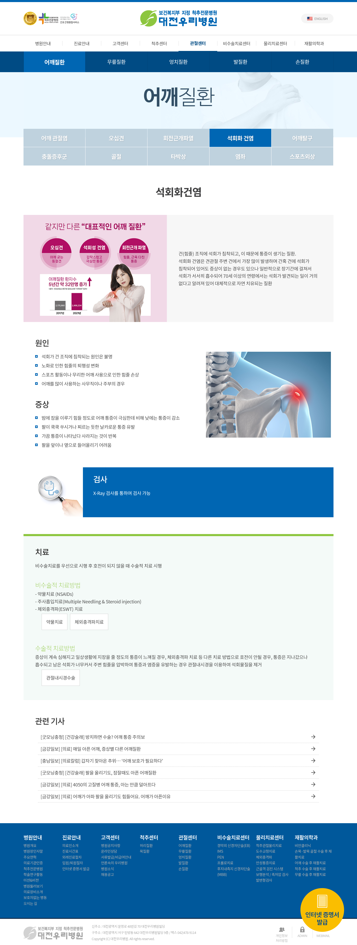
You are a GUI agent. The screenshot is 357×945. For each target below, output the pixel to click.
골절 (116, 156)
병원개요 (30, 845)
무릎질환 (116, 61)
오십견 (116, 138)
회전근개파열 (178, 138)
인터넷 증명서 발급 (322, 909)
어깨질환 (54, 62)
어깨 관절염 (54, 138)
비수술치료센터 (236, 43)
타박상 (178, 156)
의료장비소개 (33, 891)
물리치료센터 (275, 43)
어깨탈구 (302, 138)
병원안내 (43, 43)
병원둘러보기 (33, 886)
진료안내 (82, 43)
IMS (220, 851)
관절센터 (198, 43)
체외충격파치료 (89, 621)
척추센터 (159, 43)
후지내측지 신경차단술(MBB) (233, 871)
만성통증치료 (265, 862)
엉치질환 (178, 61)
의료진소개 (70, 845)
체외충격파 (264, 857)
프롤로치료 (225, 862)
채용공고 (107, 874)
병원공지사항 (110, 845)
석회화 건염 (240, 138)
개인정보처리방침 (282, 935)
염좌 (240, 156)
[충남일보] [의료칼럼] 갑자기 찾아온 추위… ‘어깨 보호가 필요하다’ (178, 761)
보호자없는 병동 (35, 897)
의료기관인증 (33, 862)
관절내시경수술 (60, 677)
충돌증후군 (54, 156)
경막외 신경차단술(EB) (233, 845)
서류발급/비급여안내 (116, 857)
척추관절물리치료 (269, 845)
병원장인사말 (33, 851)
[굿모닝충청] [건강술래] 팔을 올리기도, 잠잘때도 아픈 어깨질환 (178, 772)
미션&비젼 (31, 880)
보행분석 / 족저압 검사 (272, 874)
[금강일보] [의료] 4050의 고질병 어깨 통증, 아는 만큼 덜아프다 (178, 784)
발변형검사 (264, 880)
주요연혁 (30, 857)
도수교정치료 (265, 851)
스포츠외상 (302, 156)
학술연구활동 (33, 874)
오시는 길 (30, 903)
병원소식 (107, 868)
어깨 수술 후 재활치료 (310, 862)
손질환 (302, 61)
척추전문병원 (33, 868)
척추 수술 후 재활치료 (310, 868)
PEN (220, 857)
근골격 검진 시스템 (269, 868)
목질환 (144, 851)
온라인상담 (109, 851)
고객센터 (120, 43)
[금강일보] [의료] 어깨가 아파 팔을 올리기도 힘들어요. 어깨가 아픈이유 (178, 796)
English (321, 18)
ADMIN (302, 935)
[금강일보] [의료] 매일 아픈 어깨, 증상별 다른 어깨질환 (178, 749)
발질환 (240, 61)
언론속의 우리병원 (114, 862)
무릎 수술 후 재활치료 (310, 874)
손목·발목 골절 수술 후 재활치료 (313, 854)
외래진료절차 (72, 857)
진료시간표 (70, 851)
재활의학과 (314, 43)
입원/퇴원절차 (72, 862)
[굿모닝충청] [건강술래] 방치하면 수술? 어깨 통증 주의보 (178, 737)
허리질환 (146, 845)
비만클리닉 (303, 845)
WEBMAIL (323, 935)
